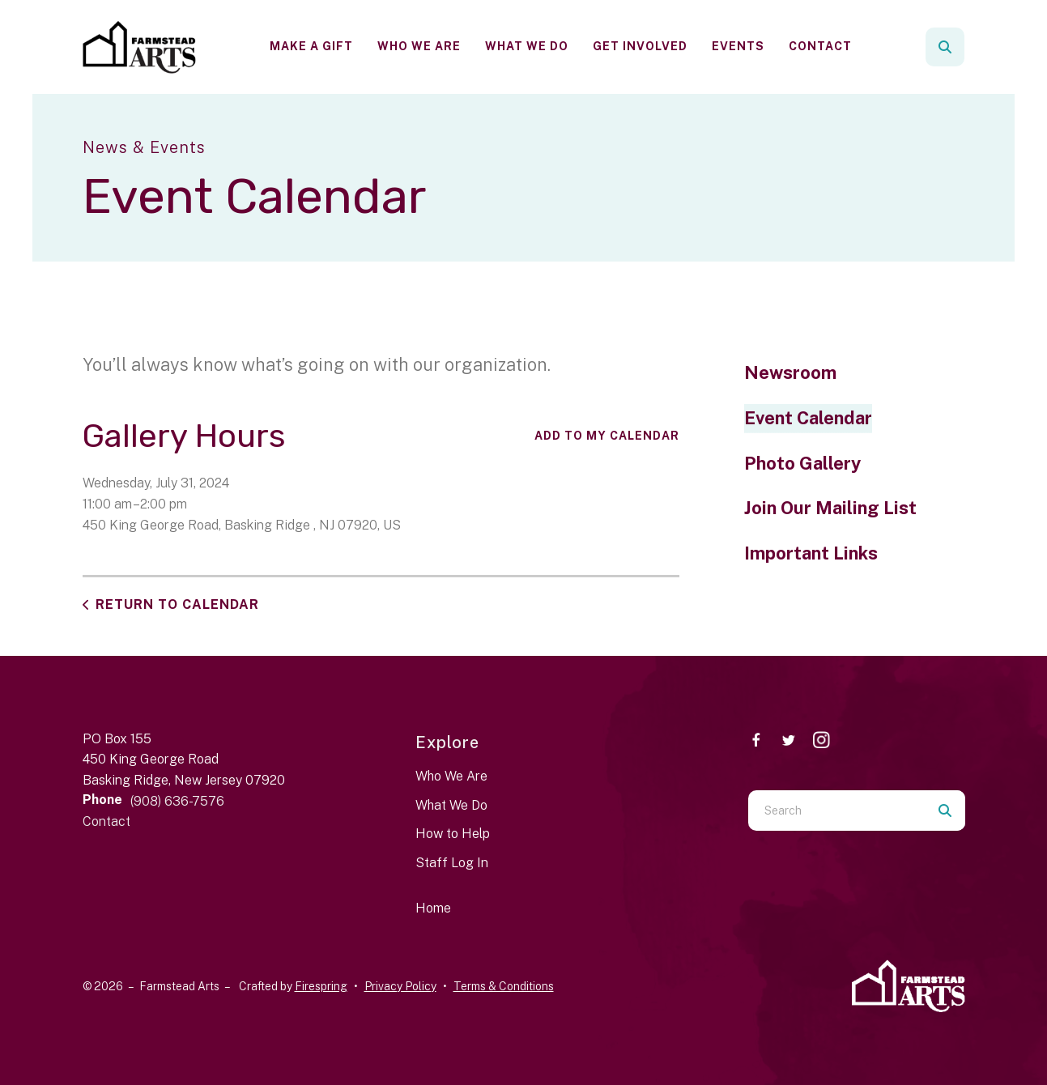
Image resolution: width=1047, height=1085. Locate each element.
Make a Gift (311, 46)
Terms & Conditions (503, 986)
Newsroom (790, 372)
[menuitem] (311, 46)
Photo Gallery (802, 463)
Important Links (811, 553)
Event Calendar (808, 417)
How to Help (452, 833)
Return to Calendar (177, 604)
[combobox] (836, 810)
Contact (820, 46)
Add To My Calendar (606, 435)
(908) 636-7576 (177, 801)
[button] (945, 47)
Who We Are (419, 46)
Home (433, 908)
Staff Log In (451, 862)
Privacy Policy (400, 986)
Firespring (321, 986)
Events (738, 46)
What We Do (526, 46)
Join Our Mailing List (830, 507)
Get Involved (640, 46)
